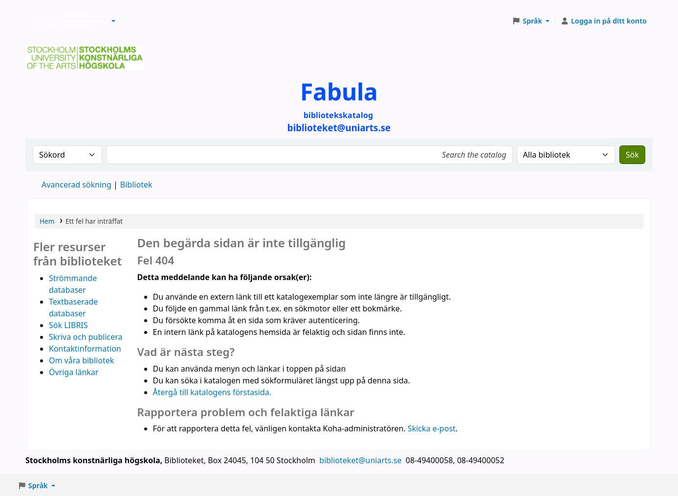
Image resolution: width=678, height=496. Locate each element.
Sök (632, 154)
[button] (113, 21)
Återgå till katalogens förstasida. (212, 392)
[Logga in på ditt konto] (603, 21)
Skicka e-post (432, 428)
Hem (47, 221)
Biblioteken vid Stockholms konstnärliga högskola (64, 21)
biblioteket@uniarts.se (361, 460)
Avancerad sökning (76, 184)
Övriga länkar (73, 372)
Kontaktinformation (85, 348)
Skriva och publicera (86, 336)
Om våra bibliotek (81, 360)
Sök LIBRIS (68, 325)
